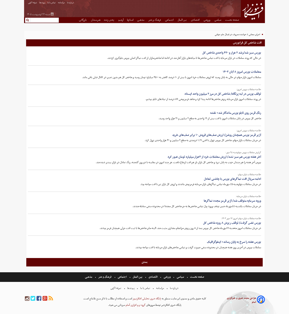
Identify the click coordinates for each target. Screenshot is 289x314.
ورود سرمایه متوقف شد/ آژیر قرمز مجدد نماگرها (232, 200)
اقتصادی (195, 20)
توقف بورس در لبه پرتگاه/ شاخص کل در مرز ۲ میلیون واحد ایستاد (222, 94)
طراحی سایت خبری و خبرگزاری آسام (241, 300)
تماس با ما (51, 3)
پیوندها (42, 3)
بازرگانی (83, 20)
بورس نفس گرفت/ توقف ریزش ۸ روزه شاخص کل (232, 223)
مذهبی (141, 20)
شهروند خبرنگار (231, 26)
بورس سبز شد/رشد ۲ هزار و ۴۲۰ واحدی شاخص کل (231, 52)
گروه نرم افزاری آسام (135, 305)
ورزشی (207, 20)
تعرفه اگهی (32, 3)
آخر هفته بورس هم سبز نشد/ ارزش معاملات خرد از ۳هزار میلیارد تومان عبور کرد (214, 157)
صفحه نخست (232, 20)
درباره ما (70, 3)
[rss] (51, 299)
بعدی (144, 262)
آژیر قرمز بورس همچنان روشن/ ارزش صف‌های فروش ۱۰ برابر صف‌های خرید (216, 135)
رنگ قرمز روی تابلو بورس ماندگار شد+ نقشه (235, 113)
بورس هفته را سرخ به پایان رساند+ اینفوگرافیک (234, 242)
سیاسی (218, 20)
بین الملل (182, 20)
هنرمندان (96, 20)
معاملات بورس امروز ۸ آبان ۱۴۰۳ (242, 71)
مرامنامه (61, 3)
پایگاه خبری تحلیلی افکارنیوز (146, 298)
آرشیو (121, 20)
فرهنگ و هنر (155, 20)
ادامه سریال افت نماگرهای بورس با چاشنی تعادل (232, 179)
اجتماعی (169, 20)
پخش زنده (109, 20)
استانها (130, 20)
